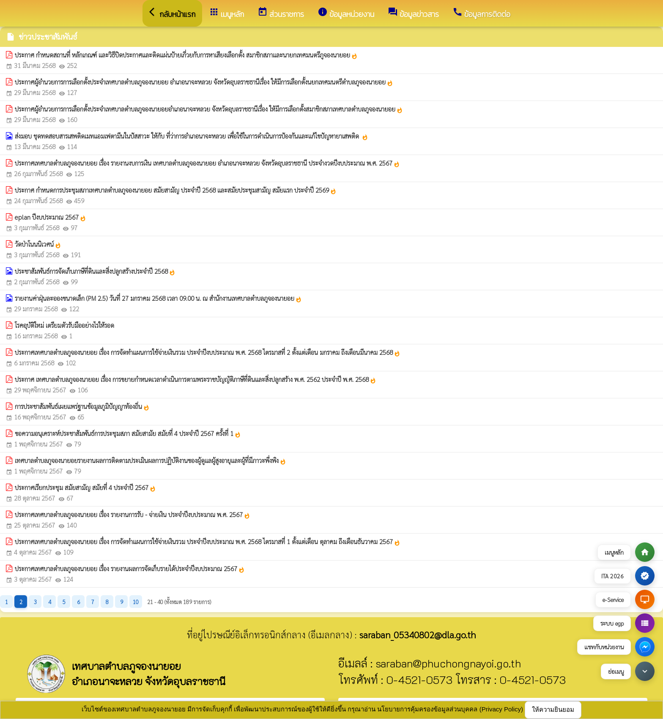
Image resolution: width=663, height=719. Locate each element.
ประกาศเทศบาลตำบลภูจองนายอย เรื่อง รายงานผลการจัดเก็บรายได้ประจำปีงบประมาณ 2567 (130, 568)
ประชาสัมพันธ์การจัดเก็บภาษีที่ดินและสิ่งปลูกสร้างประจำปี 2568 (95, 271)
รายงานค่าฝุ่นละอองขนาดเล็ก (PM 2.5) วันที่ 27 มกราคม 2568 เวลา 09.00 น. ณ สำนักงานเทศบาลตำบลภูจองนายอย (158, 298)
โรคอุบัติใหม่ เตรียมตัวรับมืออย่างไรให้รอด (64, 325)
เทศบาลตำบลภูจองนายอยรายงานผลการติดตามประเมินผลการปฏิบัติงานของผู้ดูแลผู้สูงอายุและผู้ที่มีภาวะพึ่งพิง (150, 460)
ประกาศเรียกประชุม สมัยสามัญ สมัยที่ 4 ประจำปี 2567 (85, 487)
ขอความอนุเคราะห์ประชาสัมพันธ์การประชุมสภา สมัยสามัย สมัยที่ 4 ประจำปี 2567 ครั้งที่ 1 (128, 433)
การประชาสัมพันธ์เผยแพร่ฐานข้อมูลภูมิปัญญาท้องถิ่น (82, 406)
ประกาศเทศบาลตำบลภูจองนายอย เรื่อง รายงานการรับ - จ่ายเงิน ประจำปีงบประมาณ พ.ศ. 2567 (132, 514)
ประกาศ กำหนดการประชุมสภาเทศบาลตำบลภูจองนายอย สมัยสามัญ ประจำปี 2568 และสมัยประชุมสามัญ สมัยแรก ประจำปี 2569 (176, 190)
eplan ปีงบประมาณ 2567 (50, 217)
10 (136, 601)
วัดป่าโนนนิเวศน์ (38, 244)
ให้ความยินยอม (553, 709)
